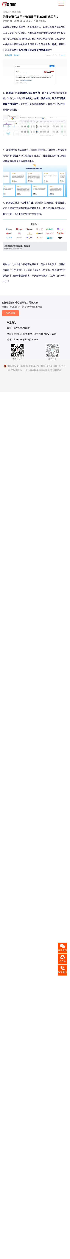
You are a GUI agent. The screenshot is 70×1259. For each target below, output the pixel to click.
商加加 (6, 11)
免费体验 (10, 313)
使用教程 (16, 11)
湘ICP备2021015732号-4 (53, 366)
